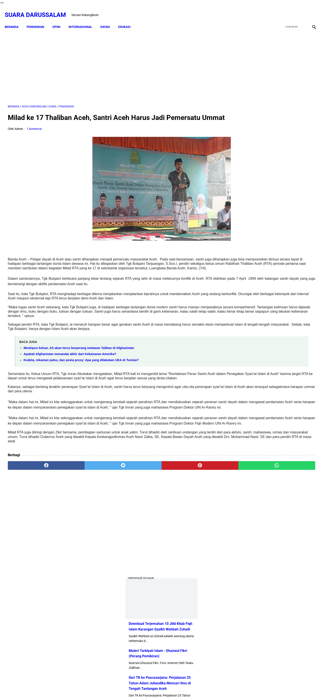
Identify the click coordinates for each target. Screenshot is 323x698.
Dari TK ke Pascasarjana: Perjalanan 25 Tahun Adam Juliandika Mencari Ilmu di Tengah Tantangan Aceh (271, 204)
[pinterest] (137, 500)
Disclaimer (145, 687)
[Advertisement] (111, 62)
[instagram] (310, 10)
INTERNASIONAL (83, 19)
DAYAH (108, 19)
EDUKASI (127, 19)
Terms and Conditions (186, 687)
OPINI (59, 19)
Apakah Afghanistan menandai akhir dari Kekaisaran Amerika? (70, 369)
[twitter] (290, 10)
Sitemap (161, 687)
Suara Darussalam (38, 10)
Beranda (14, 19)
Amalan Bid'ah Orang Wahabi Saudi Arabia (280, 365)
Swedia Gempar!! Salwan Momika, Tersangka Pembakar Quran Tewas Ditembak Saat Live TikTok (267, 237)
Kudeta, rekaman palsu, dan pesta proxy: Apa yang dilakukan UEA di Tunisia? (81, 375)
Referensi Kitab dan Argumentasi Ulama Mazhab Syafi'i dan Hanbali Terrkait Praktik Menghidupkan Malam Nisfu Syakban (281, 523)
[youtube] (300, 10)
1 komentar (34, 135)
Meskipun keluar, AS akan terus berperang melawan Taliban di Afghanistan (79, 363)
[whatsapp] (189, 500)
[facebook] (280, 10)
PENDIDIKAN (38, 19)
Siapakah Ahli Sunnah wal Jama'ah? (275, 422)
